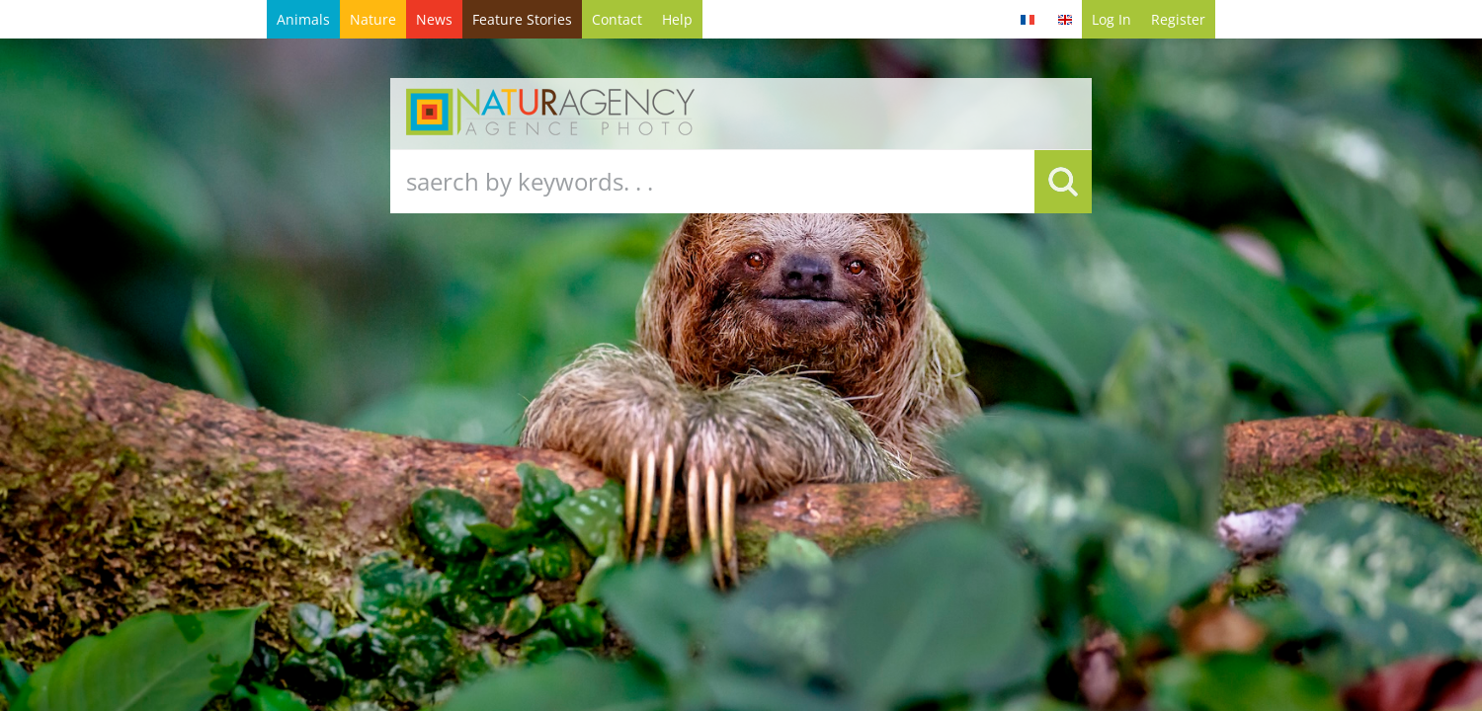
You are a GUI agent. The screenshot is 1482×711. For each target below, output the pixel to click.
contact (617, 19)
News (434, 19)
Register (1178, 19)
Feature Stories (522, 19)
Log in (1111, 19)
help (677, 19)
